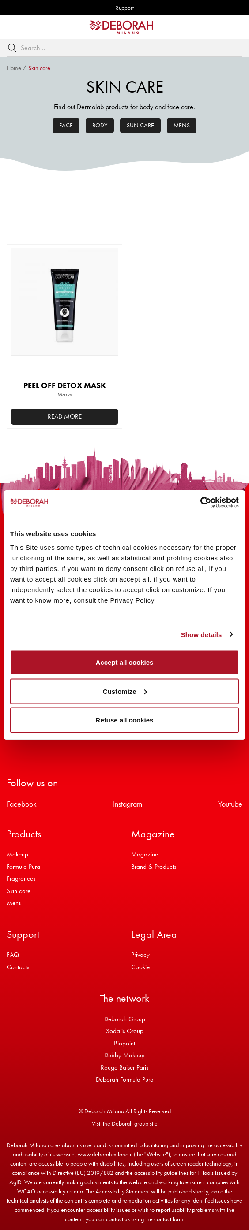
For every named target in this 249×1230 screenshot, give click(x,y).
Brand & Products (153, 866)
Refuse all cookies (125, 720)
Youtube (230, 804)
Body (99, 125)
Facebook (22, 804)
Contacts (18, 967)
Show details (201, 634)
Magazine (144, 854)
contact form (168, 1219)
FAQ (13, 954)
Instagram (127, 804)
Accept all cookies (125, 662)
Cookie (140, 967)
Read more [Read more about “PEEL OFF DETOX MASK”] (65, 416)
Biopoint (124, 1043)
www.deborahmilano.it (105, 1154)
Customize (125, 691)
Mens (182, 125)
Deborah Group (124, 1019)
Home (14, 68)
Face (66, 125)
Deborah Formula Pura (125, 1079)
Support (125, 7)
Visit (97, 1123)
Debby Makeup (124, 1055)
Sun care (140, 125)
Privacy (140, 954)
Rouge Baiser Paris (124, 1067)
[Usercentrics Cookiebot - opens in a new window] (200, 502)
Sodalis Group (124, 1030)
